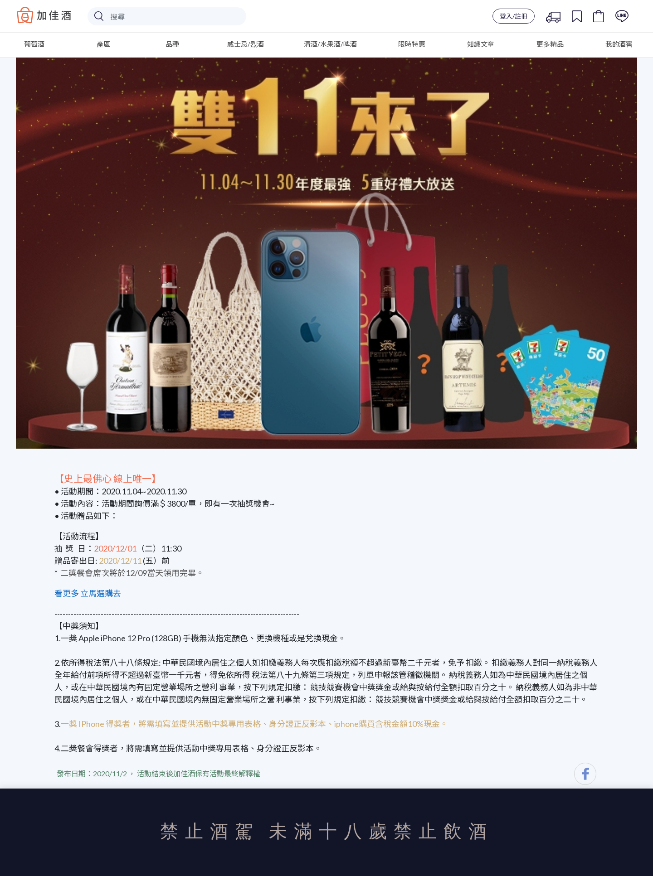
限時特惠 (411, 44)
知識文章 (480, 44)
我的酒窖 (619, 44)
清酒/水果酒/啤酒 (330, 44)
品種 (172, 44)
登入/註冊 (513, 16)
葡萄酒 (34, 44)
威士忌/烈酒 (245, 44)
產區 (103, 44)
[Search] (167, 16)
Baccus (44, 15)
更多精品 (550, 44)
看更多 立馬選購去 (87, 593)
